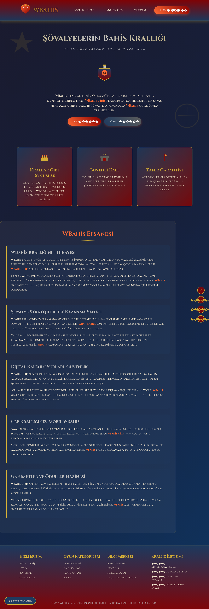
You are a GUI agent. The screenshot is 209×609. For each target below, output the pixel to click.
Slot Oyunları (73, 573)
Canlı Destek (28, 577)
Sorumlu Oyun (117, 573)
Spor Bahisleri (84, 10)
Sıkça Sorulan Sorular (122, 577)
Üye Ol (24, 568)
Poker (67, 577)
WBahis (132, 106)
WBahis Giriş (27, 563)
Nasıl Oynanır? (117, 563)
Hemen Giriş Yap (172, 10)
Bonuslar (140, 10)
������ (201, 300)
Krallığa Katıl (84, 121)
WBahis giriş (95, 101)
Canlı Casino (113, 10)
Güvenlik (113, 568)
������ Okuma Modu (20, 601)
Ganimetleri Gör (122, 121)
